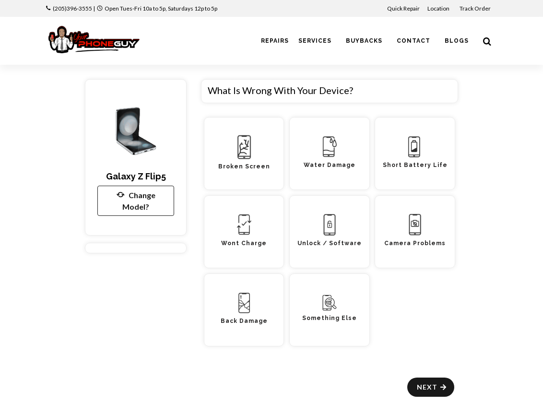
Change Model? (136, 200)
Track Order (476, 8)
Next (432, 387)
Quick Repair (403, 8)
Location (438, 8)
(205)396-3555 (72, 8)
